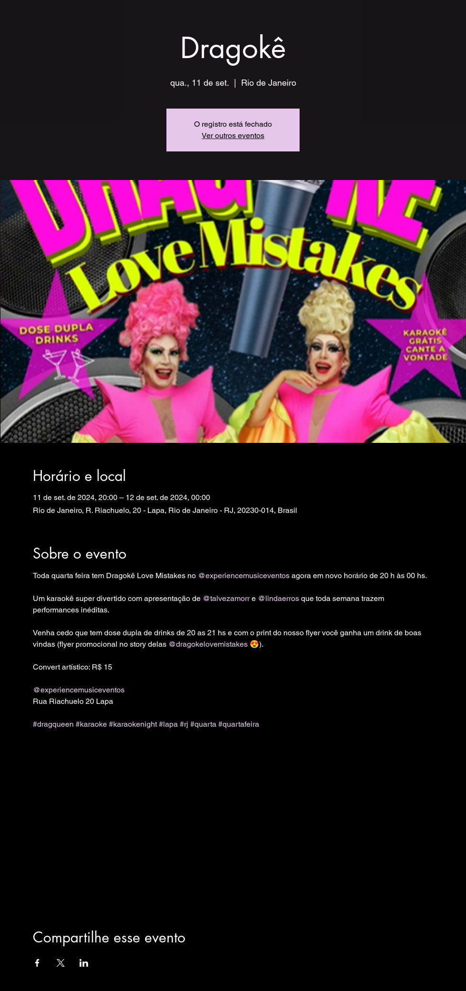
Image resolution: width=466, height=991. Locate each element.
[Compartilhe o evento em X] (60, 963)
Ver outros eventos (233, 135)
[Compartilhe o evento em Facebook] (37, 963)
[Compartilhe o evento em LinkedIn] (83, 963)
